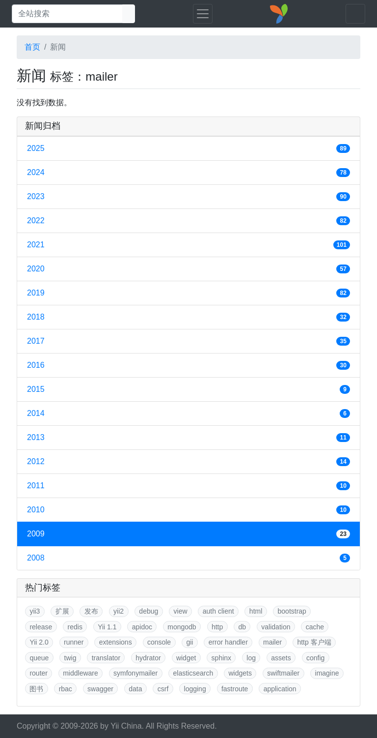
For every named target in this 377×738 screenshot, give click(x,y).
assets (281, 658)
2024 (188, 172)
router (38, 673)
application (280, 689)
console (159, 642)
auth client (218, 611)
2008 (188, 558)
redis (75, 627)
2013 (188, 437)
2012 (188, 461)
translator (106, 658)
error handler (228, 642)
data (135, 689)
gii (189, 642)
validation (275, 627)
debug (148, 611)
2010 (188, 509)
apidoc (142, 627)
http (217, 627)
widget (186, 658)
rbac (65, 689)
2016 (188, 365)
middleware (80, 673)
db (242, 627)
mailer (272, 642)
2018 (188, 317)
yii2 (118, 611)
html (255, 611)
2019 (188, 293)
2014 (188, 413)
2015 (188, 389)
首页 (32, 47)
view (181, 611)
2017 (188, 341)
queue (39, 658)
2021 (188, 244)
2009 (188, 534)
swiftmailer (283, 673)
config (315, 658)
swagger (100, 689)
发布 (91, 611)
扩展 (62, 611)
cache (315, 627)
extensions (115, 642)
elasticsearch (193, 673)
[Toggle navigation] (203, 14)
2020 (188, 269)
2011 (188, 485)
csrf (163, 689)
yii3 (34, 611)
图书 (36, 689)
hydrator (148, 658)
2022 (188, 220)
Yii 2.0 (38, 642)
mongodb (181, 627)
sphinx (221, 658)
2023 (188, 196)
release (40, 627)
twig (70, 658)
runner (73, 642)
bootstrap (292, 611)
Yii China (125, 726)
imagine (327, 673)
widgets (239, 673)
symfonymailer (135, 673)
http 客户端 (314, 642)
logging (195, 689)
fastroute (234, 689)
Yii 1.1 (107, 627)
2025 (188, 148)
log (251, 658)
